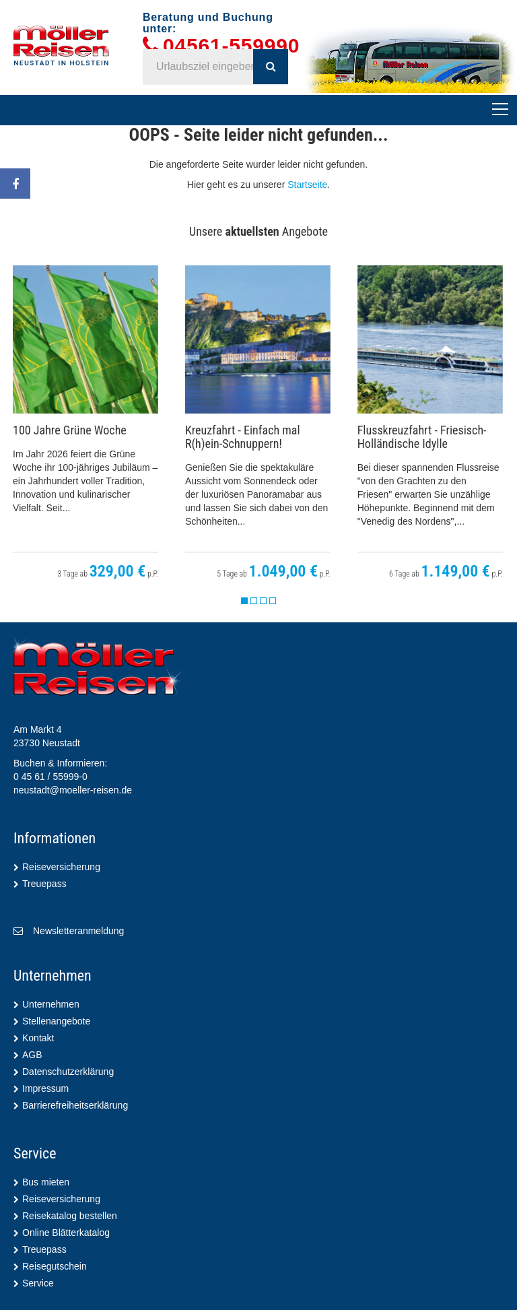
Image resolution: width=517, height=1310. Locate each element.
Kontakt (38, 1038)
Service (38, 1283)
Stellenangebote (56, 1021)
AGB (32, 1054)
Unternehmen (50, 1004)
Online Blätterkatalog (66, 1232)
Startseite (307, 184)
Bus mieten (45, 1182)
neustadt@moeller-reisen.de (72, 790)
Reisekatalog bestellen (69, 1215)
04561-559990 (231, 46)
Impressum (45, 1088)
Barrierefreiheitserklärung (75, 1105)
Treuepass (44, 883)
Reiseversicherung (61, 866)
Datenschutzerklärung (68, 1071)
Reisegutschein (54, 1266)
